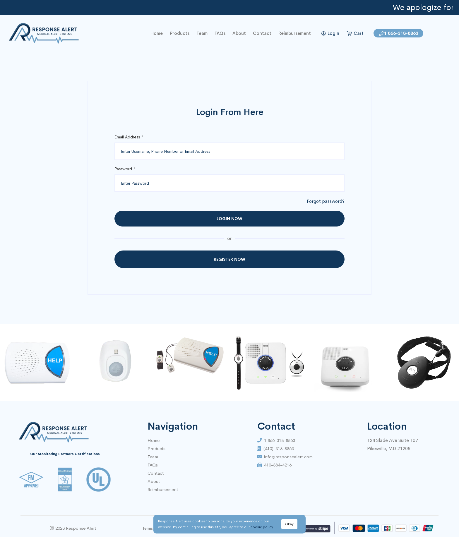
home (156, 33)
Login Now (229, 218)
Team (202, 33)
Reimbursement (294, 33)
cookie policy (262, 527)
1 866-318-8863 (398, 33)
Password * (124, 168)
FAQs (220, 33)
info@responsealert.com (285, 456)
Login (330, 33)
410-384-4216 (274, 465)
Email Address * (128, 137)
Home (154, 440)
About (239, 33)
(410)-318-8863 (275, 448)
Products (179, 33)
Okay (289, 524)
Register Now (229, 259)
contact (262, 33)
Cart (355, 33)
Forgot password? (326, 201)
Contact (156, 473)
